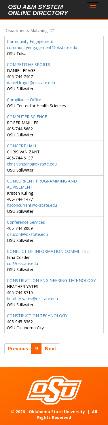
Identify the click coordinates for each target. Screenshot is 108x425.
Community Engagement (30, 41)
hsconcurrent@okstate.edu (32, 205)
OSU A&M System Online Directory (38, 9)
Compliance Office (24, 99)
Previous (18, 348)
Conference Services (26, 222)
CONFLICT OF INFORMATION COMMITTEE (48, 251)
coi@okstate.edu (22, 263)
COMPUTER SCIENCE (27, 116)
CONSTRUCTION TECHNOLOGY (37, 315)
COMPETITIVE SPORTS (28, 64)
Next (50, 348)
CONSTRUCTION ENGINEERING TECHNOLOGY (51, 280)
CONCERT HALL (22, 145)
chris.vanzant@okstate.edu (32, 164)
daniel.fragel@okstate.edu (31, 82)
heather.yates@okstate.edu (32, 298)
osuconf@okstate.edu (27, 234)
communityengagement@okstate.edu (42, 47)
